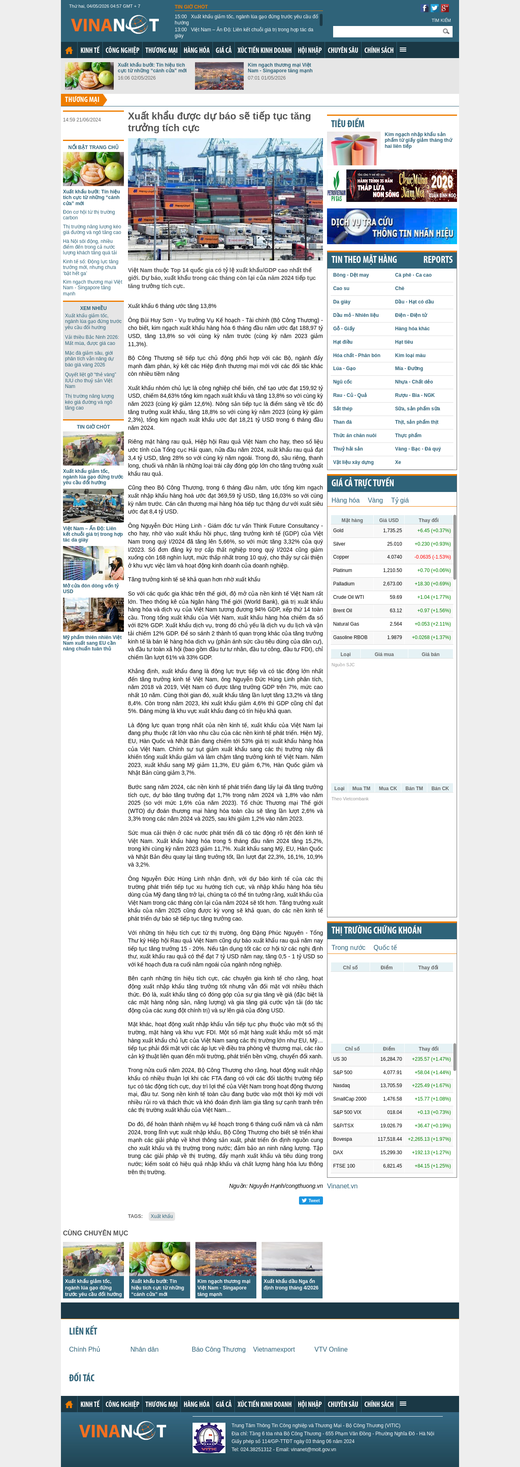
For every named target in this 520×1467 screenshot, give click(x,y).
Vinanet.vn (342, 1186)
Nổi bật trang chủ (93, 147)
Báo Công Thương (219, 1349)
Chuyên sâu (343, 51)
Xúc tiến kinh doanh (265, 51)
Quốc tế (385, 947)
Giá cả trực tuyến (363, 484)
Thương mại (161, 51)
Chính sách (379, 51)
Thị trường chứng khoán (377, 931)
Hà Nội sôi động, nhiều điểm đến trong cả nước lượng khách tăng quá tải (90, 247)
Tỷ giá (400, 500)
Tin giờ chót (191, 7)
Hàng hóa (197, 51)
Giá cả (224, 51)
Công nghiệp (122, 51)
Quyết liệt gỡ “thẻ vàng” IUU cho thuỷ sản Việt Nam (90, 380)
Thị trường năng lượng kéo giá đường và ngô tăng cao (92, 229)
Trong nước (349, 947)
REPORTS (438, 260)
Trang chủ (69, 50)
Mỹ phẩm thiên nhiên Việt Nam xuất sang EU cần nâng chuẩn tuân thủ (92, 643)
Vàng (375, 500)
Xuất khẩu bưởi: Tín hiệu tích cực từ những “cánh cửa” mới (152, 68)
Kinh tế (90, 51)
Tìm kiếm (441, 20)
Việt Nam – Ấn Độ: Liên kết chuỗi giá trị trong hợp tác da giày (244, 32)
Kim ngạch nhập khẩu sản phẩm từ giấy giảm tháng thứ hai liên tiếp (418, 140)
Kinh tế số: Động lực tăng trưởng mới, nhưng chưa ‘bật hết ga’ (90, 267)
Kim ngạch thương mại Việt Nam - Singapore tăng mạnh (280, 68)
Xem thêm (403, 50)
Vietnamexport (274, 1349)
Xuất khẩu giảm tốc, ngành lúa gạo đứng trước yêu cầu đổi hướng (247, 19)
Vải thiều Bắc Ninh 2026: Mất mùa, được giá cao (92, 340)
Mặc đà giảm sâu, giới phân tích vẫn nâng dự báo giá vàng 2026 (89, 359)
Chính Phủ (84, 1349)
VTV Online (331, 1349)
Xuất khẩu (162, 1216)
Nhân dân (144, 1349)
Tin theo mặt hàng (364, 260)
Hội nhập (310, 51)
